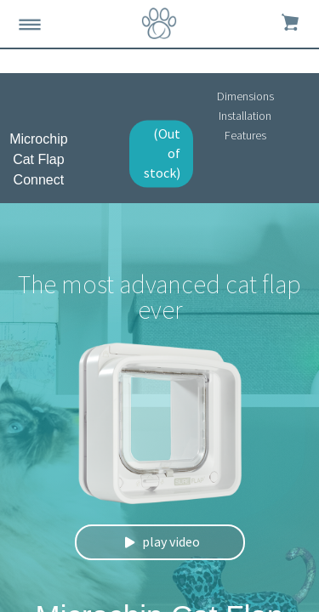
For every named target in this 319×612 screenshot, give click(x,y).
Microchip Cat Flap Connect (38, 159)
